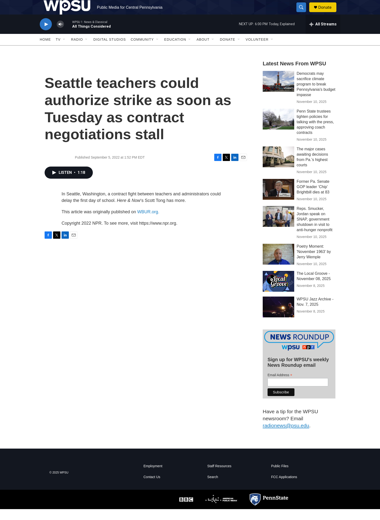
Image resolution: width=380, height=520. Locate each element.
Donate (327, 12)
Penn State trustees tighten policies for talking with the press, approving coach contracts (315, 132)
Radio (77, 50)
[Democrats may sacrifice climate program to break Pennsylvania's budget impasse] (278, 92)
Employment (152, 477)
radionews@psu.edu (286, 436)
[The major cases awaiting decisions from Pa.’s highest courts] (278, 167)
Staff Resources (219, 477)
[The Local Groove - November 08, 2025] (278, 292)
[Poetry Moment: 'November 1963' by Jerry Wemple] (278, 265)
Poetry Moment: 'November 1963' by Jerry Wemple (314, 262)
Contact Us (151, 488)
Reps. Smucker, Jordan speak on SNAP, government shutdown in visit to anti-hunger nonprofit (314, 230)
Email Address (280, 386)
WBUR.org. (148, 222)
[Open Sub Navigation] (64, 50)
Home (45, 50)
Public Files (280, 477)
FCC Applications (284, 488)
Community (142, 50)
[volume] (60, 35)
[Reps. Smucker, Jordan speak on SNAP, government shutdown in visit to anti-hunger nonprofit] (278, 227)
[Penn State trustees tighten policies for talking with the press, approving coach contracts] (278, 130)
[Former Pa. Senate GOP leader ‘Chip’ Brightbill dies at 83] (278, 200)
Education (175, 50)
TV (58, 50)
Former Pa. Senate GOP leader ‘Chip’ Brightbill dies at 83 (313, 197)
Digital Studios (109, 50)
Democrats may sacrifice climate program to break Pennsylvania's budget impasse (316, 95)
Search (212, 488)
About (203, 50)
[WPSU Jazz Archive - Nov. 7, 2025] (278, 317)
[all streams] (323, 35)
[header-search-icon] (303, 13)
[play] (46, 35)
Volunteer (257, 50)
